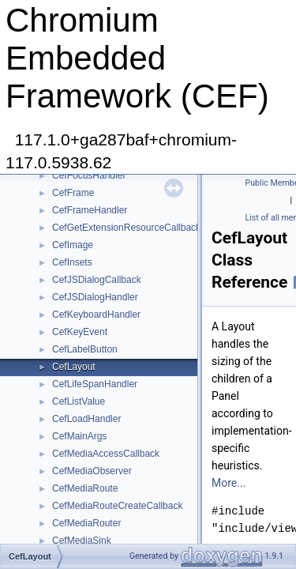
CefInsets (72, 262)
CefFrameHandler (89, 210)
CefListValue (78, 401)
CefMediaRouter (86, 523)
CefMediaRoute (85, 488)
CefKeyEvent (79, 331)
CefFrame (73, 192)
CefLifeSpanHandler (94, 384)
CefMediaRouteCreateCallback (117, 505)
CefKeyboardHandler (96, 314)
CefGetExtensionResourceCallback (126, 227)
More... (228, 483)
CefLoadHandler (86, 418)
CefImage (72, 245)
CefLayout (74, 366)
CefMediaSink (81, 540)
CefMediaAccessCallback (105, 453)
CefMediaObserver (92, 471)
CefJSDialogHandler (95, 297)
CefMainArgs (79, 436)
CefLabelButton (85, 349)
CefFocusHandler (89, 175)
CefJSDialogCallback (96, 279)
